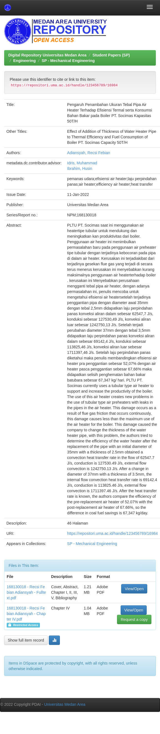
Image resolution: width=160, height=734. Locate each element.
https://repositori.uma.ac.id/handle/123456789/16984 (112, 533)
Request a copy (134, 619)
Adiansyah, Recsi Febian (88, 153)
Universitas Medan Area (64, 704)
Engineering (24, 60)
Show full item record (26, 640)
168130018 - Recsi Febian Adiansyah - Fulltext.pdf (26, 592)
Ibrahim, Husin (79, 168)
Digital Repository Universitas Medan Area (47, 55)
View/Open (134, 589)
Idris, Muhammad (82, 163)
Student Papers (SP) (111, 55)
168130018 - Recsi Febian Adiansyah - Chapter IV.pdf (26, 613)
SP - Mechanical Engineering (68, 60)
